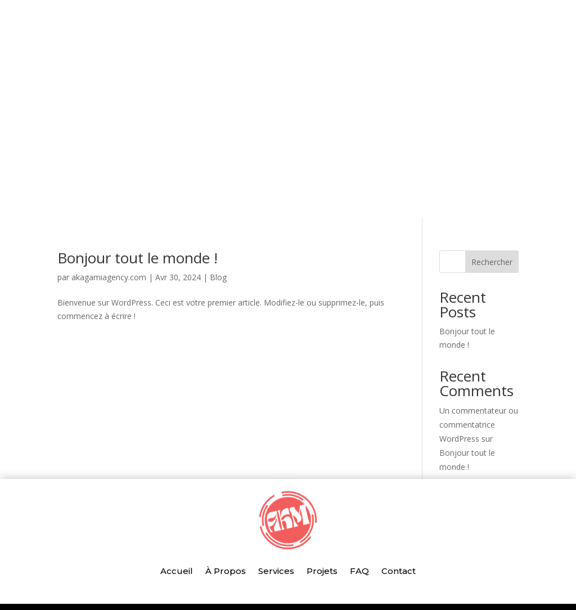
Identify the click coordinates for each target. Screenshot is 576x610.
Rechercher (491, 175)
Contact (398, 92)
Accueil (176, 92)
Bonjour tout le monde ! (137, 171)
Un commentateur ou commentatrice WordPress (478, 338)
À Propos (225, 92)
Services (276, 92)
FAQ (359, 92)
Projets (322, 92)
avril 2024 (456, 431)
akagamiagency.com (108, 190)
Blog (218, 190)
